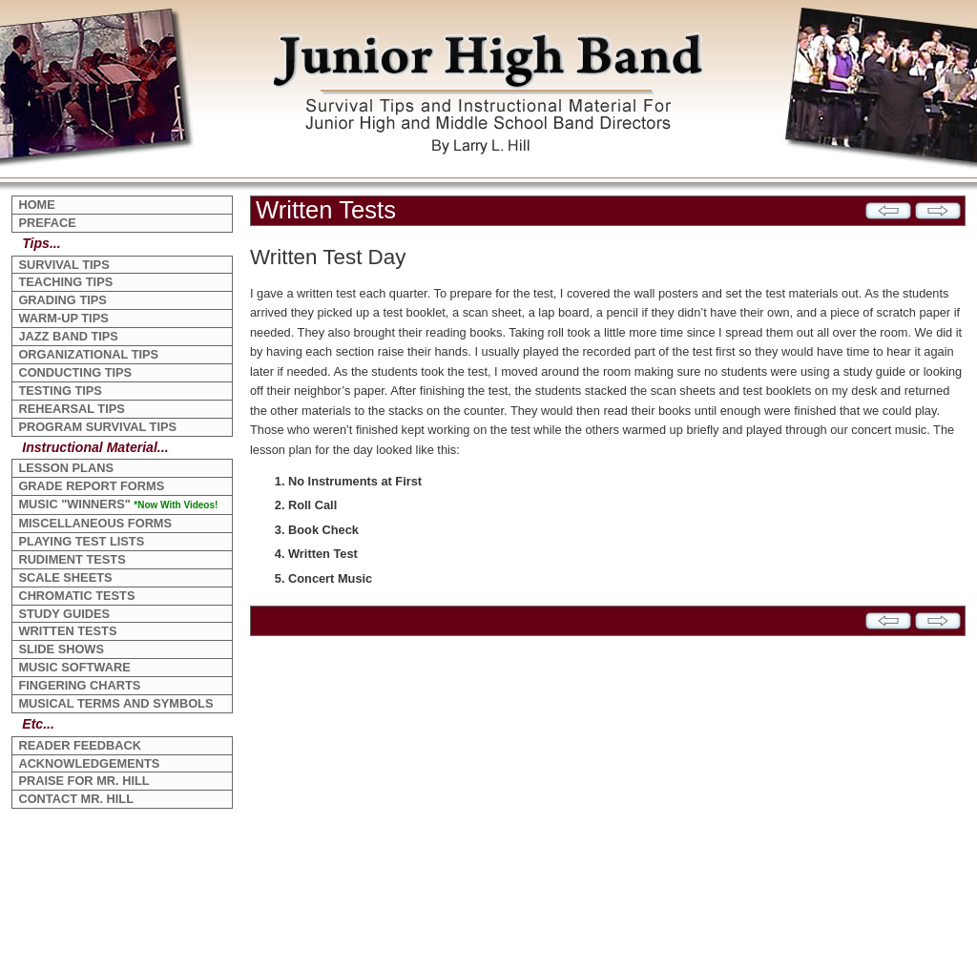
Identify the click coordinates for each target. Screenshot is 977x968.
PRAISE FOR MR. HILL (83, 780)
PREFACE (46, 223)
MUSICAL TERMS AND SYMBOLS (115, 703)
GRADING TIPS (62, 300)
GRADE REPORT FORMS (91, 486)
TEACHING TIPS (65, 282)
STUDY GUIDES (64, 614)
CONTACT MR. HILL (76, 799)
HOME (36, 204)
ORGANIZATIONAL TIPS (88, 354)
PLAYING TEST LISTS (81, 541)
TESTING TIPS (59, 390)
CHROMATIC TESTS (76, 595)
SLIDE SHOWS (61, 649)
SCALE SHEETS (65, 577)
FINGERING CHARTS (79, 685)
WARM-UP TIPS (63, 318)
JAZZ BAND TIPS (68, 336)
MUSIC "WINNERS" (118, 504)
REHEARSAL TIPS (71, 409)
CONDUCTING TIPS (75, 372)
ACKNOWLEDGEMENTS (88, 763)
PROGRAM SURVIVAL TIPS (97, 427)
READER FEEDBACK (79, 745)
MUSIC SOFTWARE (74, 667)
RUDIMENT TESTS (71, 559)
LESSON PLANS (66, 468)
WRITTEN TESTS (67, 631)
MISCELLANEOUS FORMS (95, 523)
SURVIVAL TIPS (63, 264)
